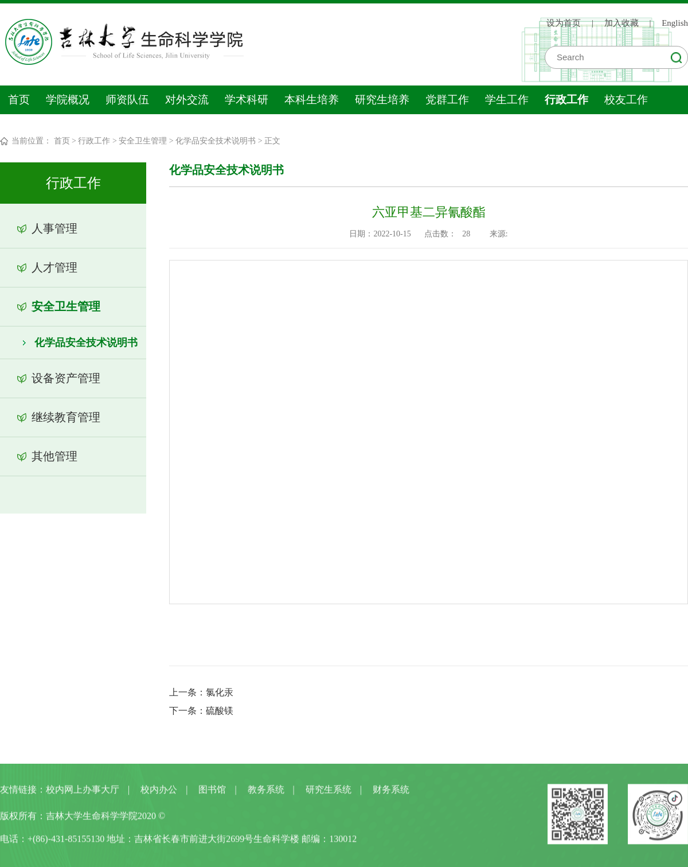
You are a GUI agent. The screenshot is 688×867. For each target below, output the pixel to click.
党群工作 (447, 100)
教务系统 (266, 791)
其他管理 (54, 456)
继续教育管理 (66, 417)
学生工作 (507, 100)
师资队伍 (127, 100)
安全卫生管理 (143, 141)
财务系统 (391, 791)
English (675, 23)
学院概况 (67, 100)
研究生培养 (382, 100)
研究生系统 (328, 791)
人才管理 (54, 267)
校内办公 (158, 791)
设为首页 (563, 23)
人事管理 (54, 228)
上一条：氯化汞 (201, 692)
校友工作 (626, 100)
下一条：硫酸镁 (201, 711)
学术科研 (246, 100)
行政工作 (566, 100)
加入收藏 (621, 23)
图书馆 (212, 791)
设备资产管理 (66, 378)
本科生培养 (311, 100)
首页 (19, 100)
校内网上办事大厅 (82, 791)
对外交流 (187, 100)
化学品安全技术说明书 (215, 141)
